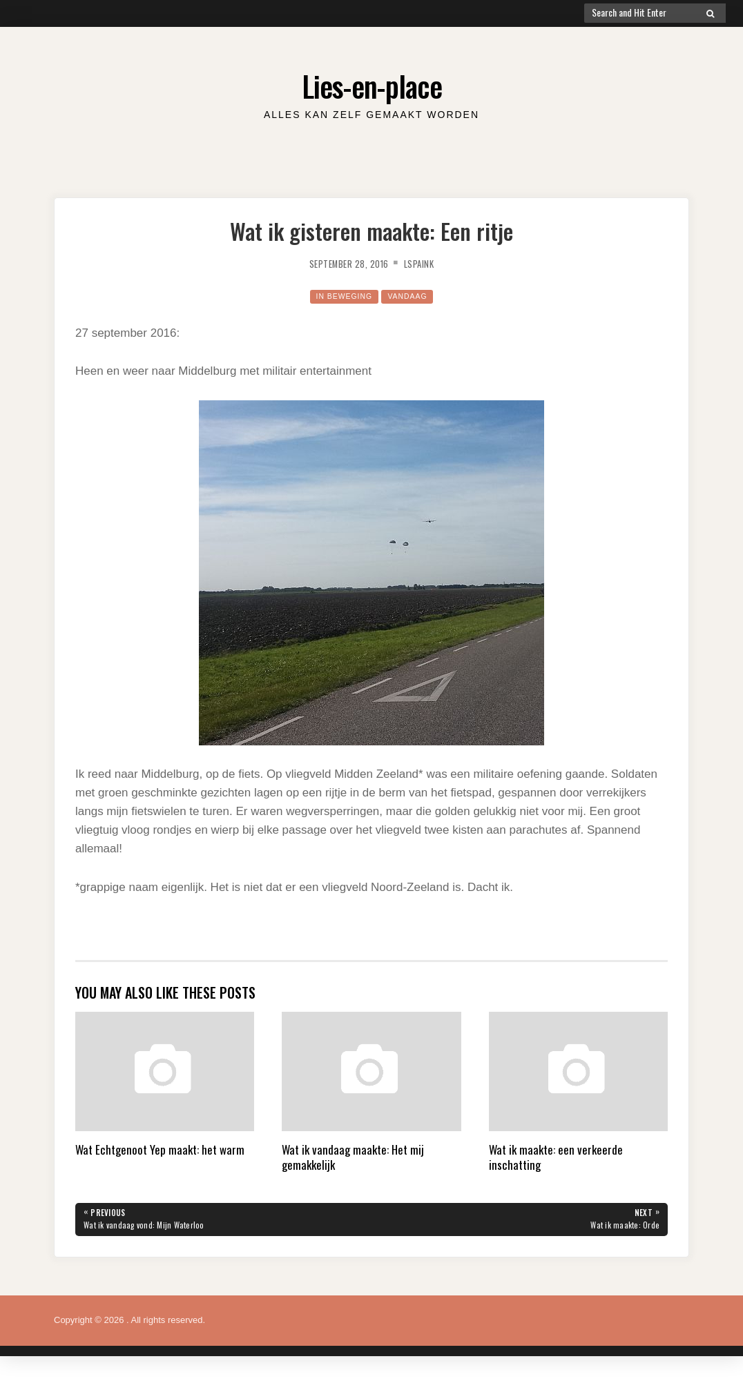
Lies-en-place (371, 82)
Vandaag (413, 296)
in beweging (339, 296)
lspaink (426, 263)
